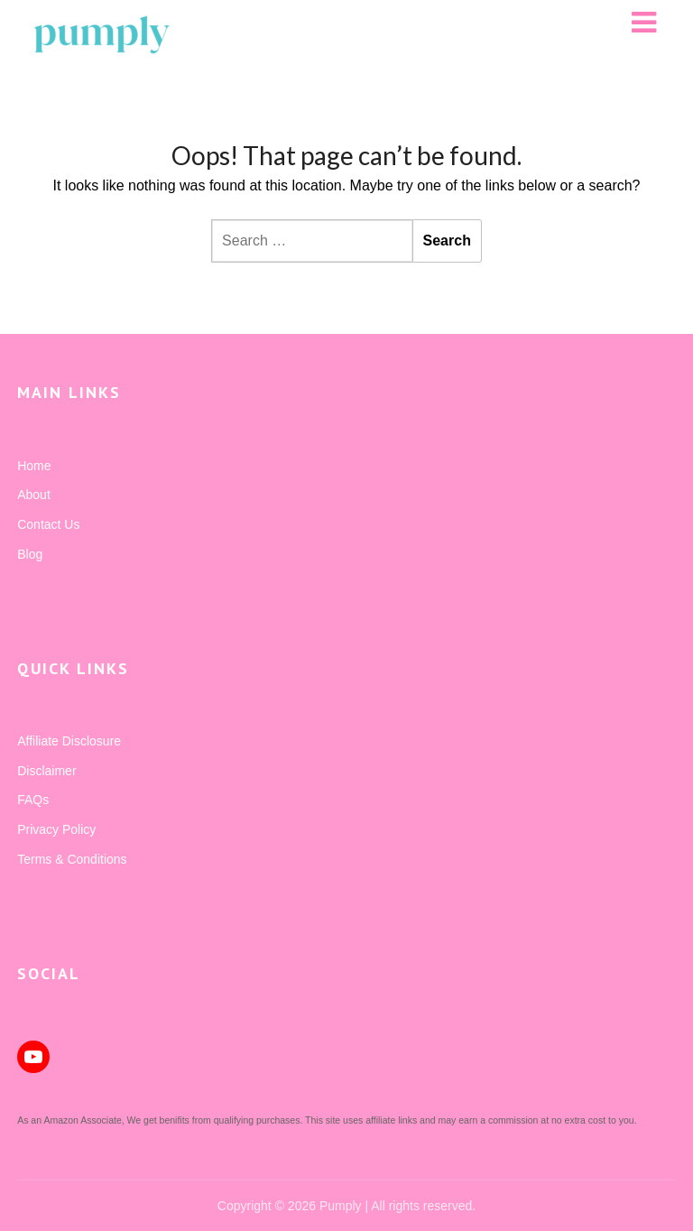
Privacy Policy (56, 829)
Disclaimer (46, 771)
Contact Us (48, 524)
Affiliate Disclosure (69, 741)
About (34, 494)
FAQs (33, 799)
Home (34, 465)
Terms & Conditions (71, 859)
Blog (29, 554)
